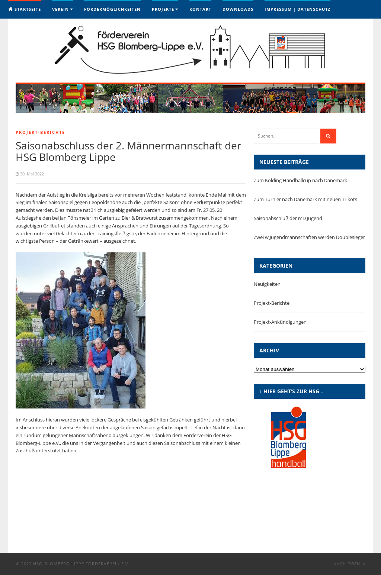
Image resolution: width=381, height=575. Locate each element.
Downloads (237, 9)
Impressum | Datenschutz (297, 9)
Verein (60, 9)
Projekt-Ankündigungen (280, 322)
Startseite (24, 9)
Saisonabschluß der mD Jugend (288, 218)
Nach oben (349, 563)
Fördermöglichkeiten (112, 9)
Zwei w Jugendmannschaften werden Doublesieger (309, 237)
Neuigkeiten (267, 284)
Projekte (163, 9)
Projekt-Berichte (40, 132)
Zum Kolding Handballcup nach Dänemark (300, 180)
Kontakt (200, 9)
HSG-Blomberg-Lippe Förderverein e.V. (81, 563)
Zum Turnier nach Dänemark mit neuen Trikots (305, 199)
